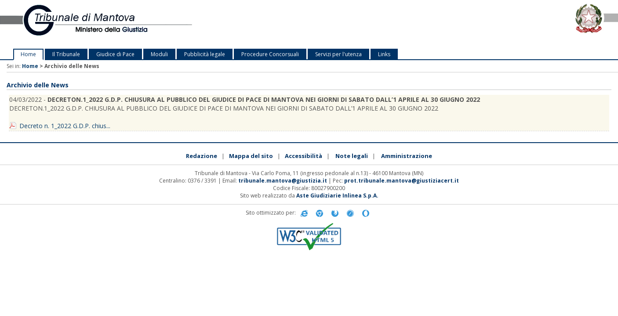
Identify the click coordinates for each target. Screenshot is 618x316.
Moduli (159, 54)
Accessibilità (303, 156)
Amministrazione (406, 156)
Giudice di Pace (115, 54)
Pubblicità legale (204, 54)
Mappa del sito (251, 156)
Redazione (201, 156)
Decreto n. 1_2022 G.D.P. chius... (64, 126)
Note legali (351, 156)
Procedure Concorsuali (270, 54)
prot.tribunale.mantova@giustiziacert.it (401, 180)
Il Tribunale (66, 54)
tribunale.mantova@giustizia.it (282, 180)
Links (384, 54)
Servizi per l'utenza (338, 54)
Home (28, 54)
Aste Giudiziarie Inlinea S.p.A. (337, 195)
